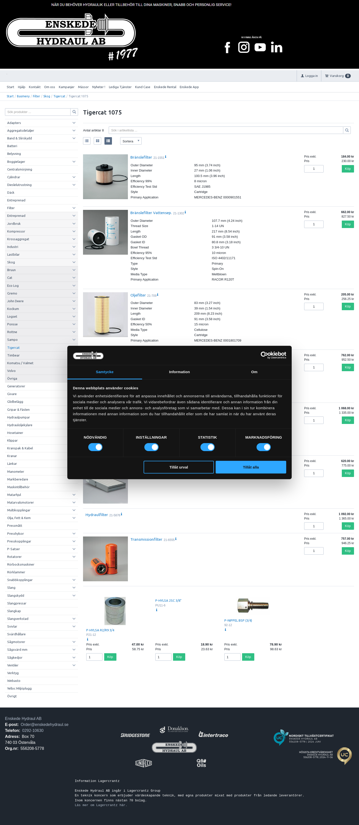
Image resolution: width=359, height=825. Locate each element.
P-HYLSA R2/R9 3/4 (100, 630)
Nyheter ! (98, 87)
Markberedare (17, 479)
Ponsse (12, 324)
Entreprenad (16, 200)
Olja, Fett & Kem (19, 518)
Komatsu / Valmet (20, 363)
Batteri (12, 146)
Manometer (15, 471)
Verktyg (13, 673)
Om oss (49, 87)
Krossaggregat (18, 239)
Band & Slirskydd (19, 138)
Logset (12, 316)
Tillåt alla (251, 467)
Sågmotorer (16, 642)
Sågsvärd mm (17, 649)
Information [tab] (179, 372)
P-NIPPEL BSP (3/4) (238, 620)
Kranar (12, 456)
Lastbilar (13, 254)
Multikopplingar (18, 510)
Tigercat (59, 96)
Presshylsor (15, 533)
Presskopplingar (19, 541)
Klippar (12, 440)
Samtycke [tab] (105, 372)
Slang (11, 587)
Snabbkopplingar (20, 580)
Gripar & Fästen (18, 409)
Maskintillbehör (18, 487)
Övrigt (12, 696)
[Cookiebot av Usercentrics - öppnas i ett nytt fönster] (264, 355)
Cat (9, 277)
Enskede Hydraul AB (23, 718)
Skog (46, 96)
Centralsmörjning (19, 169)
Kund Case (142, 87)
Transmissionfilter (146, 539)
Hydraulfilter (97, 514)
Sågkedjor (14, 657)
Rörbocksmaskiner (20, 564)
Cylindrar (13, 177)
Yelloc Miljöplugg (19, 688)
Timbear (13, 355)
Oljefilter (138, 295)
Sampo (12, 339)
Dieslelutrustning (19, 184)
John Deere (15, 301)
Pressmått (14, 525)
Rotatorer (14, 556)
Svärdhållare (16, 634)
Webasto (13, 680)
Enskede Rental (165, 87)
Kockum (13, 308)
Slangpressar (16, 603)
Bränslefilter (141, 157)
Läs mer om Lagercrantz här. (101, 805)
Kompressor (16, 231)
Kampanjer (67, 87)
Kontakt (35, 87)
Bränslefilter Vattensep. (151, 212)
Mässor (83, 87)
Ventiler (12, 665)
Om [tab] (254, 372)
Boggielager (16, 161)
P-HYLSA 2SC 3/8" (168, 600)
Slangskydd (15, 595)
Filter (36, 96)
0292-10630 (32, 730)
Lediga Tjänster (120, 87)
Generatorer (16, 386)
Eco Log (13, 285)
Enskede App (189, 87)
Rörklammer (16, 572)
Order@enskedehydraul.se (44, 724)
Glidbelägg (15, 401)
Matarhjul (14, 494)
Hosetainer (15, 432)
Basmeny (23, 96)
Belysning (14, 153)
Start (10, 87)
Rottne (12, 332)
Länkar (12, 463)
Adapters (14, 122)
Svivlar (12, 626)
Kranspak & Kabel (20, 448)
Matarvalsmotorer (20, 502)
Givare (12, 394)
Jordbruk (14, 223)
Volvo (11, 370)
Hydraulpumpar (18, 417)
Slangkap (14, 611)
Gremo (12, 293)
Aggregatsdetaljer (20, 130)
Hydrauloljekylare (19, 425)
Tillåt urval (178, 467)
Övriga (12, 378)
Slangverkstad (17, 618)
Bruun (11, 270)
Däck (10, 192)
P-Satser (13, 549)
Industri (12, 246)
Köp (348, 169)
